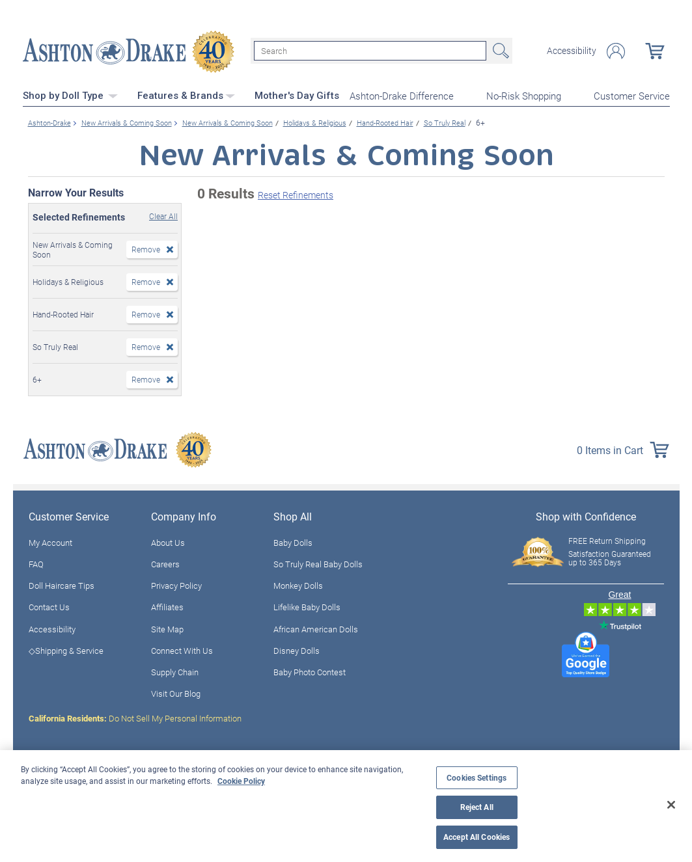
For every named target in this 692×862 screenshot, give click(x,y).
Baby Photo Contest (309, 671)
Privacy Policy (176, 584)
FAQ (36, 563)
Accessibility (571, 50)
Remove (145, 248)
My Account (50, 541)
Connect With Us (182, 649)
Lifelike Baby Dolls (306, 606)
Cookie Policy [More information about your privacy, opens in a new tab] (241, 780)
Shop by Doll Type (70, 94)
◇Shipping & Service (66, 649)
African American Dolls (315, 628)
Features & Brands (186, 94)
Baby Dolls (292, 541)
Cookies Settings (476, 778)
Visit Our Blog (176, 692)
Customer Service (632, 94)
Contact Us (49, 606)
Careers (165, 563)
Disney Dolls (296, 649)
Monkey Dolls (298, 584)
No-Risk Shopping (523, 94)
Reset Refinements (295, 193)
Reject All (476, 807)
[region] (346, 806)
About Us (168, 541)
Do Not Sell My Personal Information (135, 717)
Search (499, 51)
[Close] (671, 804)
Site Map (167, 628)
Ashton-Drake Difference (402, 94)
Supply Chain (175, 671)
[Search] (370, 51)
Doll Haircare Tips (61, 584)
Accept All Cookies (476, 837)
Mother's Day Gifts (297, 94)
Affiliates (167, 606)
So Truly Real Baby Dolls (318, 563)
